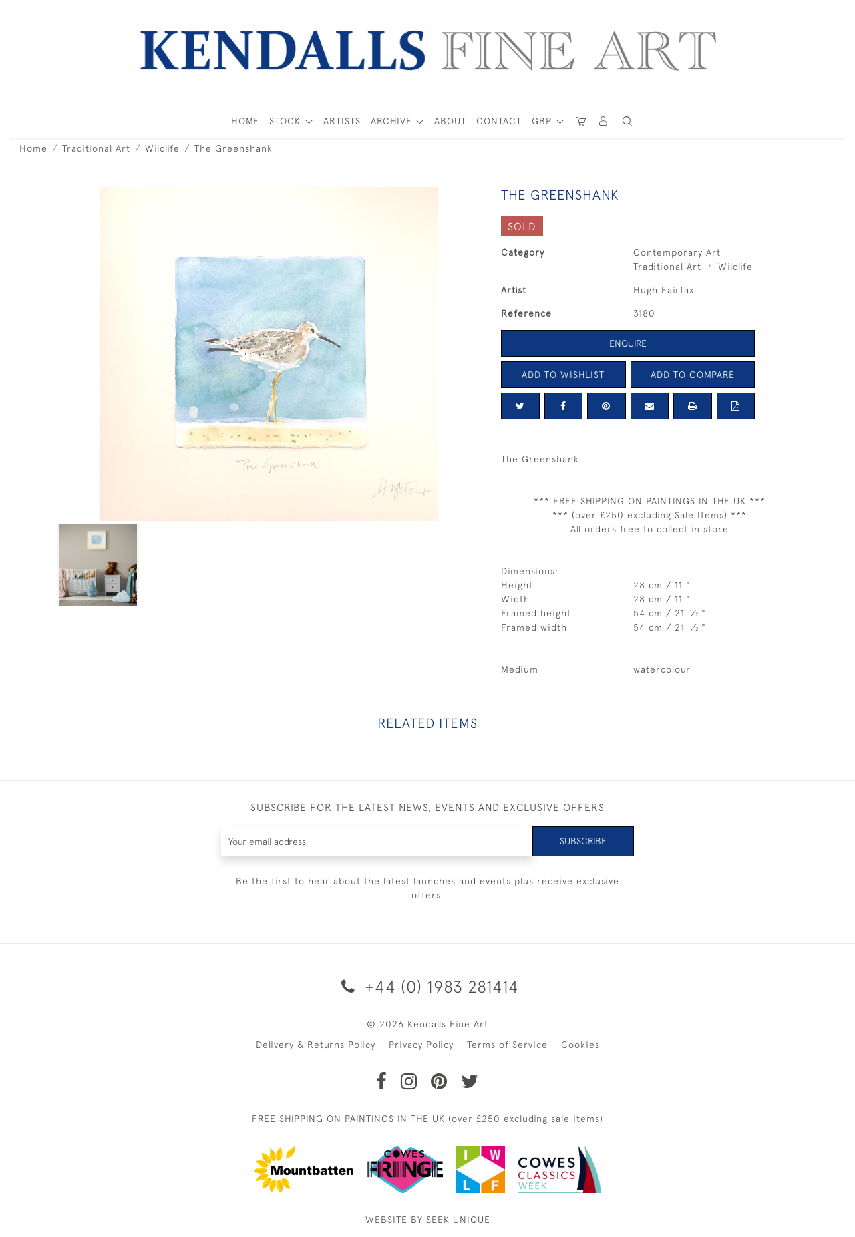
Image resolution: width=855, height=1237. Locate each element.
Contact (499, 121)
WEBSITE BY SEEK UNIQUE (427, 1219)
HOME (245, 121)
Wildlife (162, 148)
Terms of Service (507, 1044)
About (450, 121)
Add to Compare (693, 374)
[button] (627, 121)
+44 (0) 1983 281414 (428, 986)
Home (33, 148)
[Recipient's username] (377, 841)
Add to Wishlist (563, 374)
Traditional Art (96, 148)
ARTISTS (342, 121)
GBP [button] (543, 121)
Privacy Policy (421, 1044)
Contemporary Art (677, 252)
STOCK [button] (286, 121)
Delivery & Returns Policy (315, 1044)
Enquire (628, 343)
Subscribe (583, 841)
